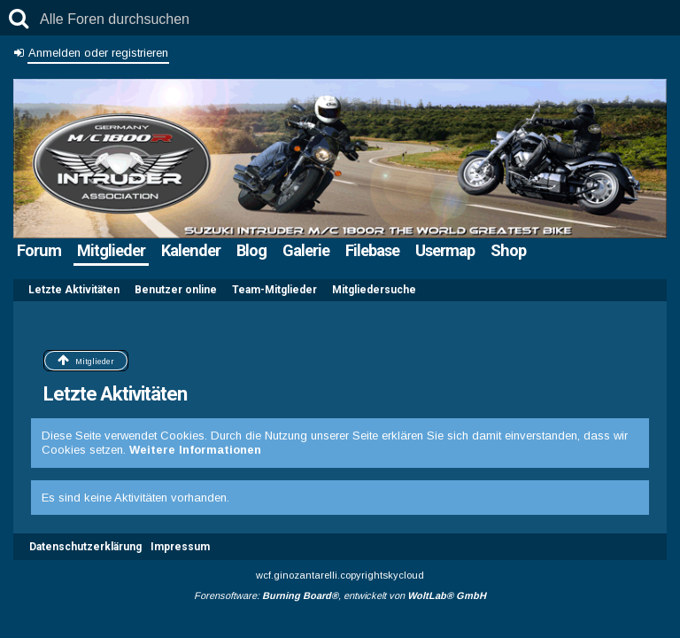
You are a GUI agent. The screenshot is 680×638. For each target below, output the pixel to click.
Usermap (445, 250)
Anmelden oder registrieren (98, 52)
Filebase (372, 250)
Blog (251, 250)
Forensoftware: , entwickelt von (340, 595)
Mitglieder (111, 250)
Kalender (190, 250)
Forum (39, 250)
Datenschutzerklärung (85, 547)
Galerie (305, 250)
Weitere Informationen (195, 449)
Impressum (180, 547)
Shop (508, 250)
